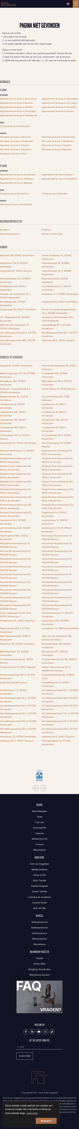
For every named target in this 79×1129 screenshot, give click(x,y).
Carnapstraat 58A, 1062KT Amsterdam (55, 421)
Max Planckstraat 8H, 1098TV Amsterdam (15, 638)
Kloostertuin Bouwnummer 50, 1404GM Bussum (57, 537)
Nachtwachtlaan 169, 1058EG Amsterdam (56, 645)
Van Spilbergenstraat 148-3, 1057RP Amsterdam (18, 730)
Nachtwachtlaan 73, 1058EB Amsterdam (14, 653)
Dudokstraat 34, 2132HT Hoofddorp (18, 309)
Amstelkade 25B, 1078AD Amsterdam (55, 375)
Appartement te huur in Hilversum (17, 178)
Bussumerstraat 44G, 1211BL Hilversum (56, 398)
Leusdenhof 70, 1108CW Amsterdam (60, 628)
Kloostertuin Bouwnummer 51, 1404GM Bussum (15, 545)
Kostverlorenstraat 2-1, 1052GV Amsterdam (57, 615)
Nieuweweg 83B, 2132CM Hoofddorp (55, 280)
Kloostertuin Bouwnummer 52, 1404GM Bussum (57, 545)
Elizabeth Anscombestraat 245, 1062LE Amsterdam (58, 491)
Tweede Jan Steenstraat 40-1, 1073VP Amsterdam (15, 296)
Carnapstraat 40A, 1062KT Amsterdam (13, 414)
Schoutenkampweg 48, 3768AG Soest (58, 676)
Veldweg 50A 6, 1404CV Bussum (58, 736)
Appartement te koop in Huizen (57, 111)
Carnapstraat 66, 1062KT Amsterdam (54, 429)
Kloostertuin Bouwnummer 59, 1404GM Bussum (57, 568)
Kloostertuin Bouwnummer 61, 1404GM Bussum (57, 576)
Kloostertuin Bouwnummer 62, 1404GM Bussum (15, 584)
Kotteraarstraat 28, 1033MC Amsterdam (56, 265)
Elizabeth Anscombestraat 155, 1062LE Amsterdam (57, 468)
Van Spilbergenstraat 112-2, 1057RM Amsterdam (18, 700)
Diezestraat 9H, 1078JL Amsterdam (18, 443)
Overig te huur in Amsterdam (14, 193)
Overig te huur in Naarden (54, 193)
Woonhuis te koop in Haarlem (56, 145)
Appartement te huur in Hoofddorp (59, 178)
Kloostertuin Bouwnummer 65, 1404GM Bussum (57, 591)
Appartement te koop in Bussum (16, 103)
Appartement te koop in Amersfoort (18, 98)
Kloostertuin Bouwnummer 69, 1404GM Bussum (57, 607)
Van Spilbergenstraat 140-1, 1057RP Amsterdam (59, 334)
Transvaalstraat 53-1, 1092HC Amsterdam (56, 288)
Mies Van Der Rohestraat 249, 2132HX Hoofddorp (57, 638)
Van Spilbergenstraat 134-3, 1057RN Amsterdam (60, 715)
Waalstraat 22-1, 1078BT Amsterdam (60, 294)
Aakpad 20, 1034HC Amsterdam (16, 365)
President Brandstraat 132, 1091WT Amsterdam (59, 661)
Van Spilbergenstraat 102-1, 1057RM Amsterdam (60, 692)
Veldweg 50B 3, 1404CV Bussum (16, 740)
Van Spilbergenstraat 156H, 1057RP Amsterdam (59, 730)
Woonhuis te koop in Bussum (14, 145)
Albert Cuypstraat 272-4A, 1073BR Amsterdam (17, 375)
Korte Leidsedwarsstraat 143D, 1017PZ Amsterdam (15, 615)
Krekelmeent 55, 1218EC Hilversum (17, 620)
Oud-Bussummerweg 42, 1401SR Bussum (16, 661)
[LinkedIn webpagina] (32, 1031)
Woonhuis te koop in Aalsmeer (15, 137)
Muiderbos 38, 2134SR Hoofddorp (17, 643)
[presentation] (36, 788)
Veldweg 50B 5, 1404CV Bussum (58, 340)
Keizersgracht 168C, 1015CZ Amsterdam (14, 537)
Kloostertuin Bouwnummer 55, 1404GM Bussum (15, 560)
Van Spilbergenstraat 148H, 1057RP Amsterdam (17, 342)
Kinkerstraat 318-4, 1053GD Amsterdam (14, 265)
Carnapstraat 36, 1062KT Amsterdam (54, 406)
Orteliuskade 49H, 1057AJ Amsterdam (13, 288)
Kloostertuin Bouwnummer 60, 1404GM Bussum (15, 576)
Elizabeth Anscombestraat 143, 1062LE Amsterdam (57, 460)
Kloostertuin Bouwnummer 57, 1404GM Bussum (57, 560)
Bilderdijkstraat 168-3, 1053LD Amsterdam (57, 383)
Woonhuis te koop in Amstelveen (58, 137)
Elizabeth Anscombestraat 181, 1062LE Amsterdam (57, 475)
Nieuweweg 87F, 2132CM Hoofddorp (55, 653)
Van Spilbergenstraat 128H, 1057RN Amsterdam (59, 707)
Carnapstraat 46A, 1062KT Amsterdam (13, 421)
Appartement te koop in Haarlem (16, 107)
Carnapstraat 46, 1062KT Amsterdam (54, 414)
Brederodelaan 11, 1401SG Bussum (59, 388)
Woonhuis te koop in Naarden (57, 149)
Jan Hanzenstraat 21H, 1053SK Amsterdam (15, 530)
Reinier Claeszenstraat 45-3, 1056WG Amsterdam (56, 669)
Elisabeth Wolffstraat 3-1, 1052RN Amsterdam (17, 452)
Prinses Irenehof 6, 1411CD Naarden (18, 667)
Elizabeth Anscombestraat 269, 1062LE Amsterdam (16, 506)
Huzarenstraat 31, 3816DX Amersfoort (55, 522)
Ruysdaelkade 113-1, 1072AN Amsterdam (56, 327)
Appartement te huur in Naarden (16, 182)
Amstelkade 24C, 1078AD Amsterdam (13, 303)
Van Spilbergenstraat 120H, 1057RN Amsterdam (59, 700)
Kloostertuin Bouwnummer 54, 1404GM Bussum (57, 553)
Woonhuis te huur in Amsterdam (16, 204)
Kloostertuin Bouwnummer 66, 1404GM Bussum (15, 599)
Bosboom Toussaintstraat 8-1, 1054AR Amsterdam (15, 390)
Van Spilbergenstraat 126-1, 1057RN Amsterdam (18, 707)
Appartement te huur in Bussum (58, 174)
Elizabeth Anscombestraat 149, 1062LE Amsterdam (15, 468)
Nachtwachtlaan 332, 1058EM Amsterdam (15, 280)
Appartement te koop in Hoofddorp (18, 111)
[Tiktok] (52, 1031)
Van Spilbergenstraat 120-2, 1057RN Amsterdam (18, 334)
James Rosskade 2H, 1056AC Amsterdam (57, 257)
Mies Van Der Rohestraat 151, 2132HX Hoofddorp (14, 327)
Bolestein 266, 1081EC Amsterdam (17, 255)
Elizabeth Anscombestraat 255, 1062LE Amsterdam (58, 499)
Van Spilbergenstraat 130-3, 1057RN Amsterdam (18, 715)
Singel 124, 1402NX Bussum (13, 682)
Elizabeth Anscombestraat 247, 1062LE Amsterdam (15, 499)
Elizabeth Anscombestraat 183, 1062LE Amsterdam (15, 483)
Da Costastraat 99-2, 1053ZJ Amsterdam (56, 437)
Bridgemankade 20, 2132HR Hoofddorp (14, 398)
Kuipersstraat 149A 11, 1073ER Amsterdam (15, 630)
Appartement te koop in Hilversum (59, 107)
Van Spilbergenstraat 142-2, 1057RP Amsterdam (60, 723)
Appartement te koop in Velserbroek (18, 115)
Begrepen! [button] (46, 1121)
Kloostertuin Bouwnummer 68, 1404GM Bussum (15, 607)
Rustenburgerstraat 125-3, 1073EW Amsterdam (17, 676)
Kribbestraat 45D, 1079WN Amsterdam (55, 622)
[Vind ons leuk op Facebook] (26, 1031)
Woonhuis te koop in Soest (13, 153)
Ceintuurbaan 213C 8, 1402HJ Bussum (14, 437)
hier (42, 60)
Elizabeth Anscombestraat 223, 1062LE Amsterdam (57, 483)
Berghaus (5, 229)
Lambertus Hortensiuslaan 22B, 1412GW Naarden (57, 319)
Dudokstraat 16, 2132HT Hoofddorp (59, 301)
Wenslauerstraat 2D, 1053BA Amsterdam (56, 742)
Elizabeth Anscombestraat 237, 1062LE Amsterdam (15, 491)
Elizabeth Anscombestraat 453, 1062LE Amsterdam (16, 514)
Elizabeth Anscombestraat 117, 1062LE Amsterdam (57, 452)
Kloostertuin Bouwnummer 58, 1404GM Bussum (15, 568)
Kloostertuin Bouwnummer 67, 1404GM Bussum (57, 599)
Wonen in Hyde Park (52, 233)
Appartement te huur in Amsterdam (18, 174)
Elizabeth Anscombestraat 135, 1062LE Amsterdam (15, 460)
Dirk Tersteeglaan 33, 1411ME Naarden (56, 445)
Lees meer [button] (32, 1113)
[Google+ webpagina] (45, 1031)
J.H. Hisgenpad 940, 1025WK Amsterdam (15, 319)
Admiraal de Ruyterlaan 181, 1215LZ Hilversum (59, 367)
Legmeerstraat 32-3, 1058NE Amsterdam (56, 272)
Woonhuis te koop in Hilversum (15, 149)
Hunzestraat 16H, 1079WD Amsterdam (13, 522)
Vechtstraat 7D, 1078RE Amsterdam (18, 736)
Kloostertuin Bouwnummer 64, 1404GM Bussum (15, 591)
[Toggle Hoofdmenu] (76, 4)
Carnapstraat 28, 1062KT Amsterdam (12, 406)
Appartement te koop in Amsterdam (60, 98)
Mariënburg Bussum (10, 233)
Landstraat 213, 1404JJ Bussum (16, 270)
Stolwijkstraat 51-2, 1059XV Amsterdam (13, 692)
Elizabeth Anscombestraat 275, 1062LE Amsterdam (58, 506)
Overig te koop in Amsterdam (15, 126)
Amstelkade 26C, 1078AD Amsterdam (13, 383)
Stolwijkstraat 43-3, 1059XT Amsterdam (55, 684)
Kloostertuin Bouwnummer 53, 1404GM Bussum (15, 553)
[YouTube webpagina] (39, 1031)
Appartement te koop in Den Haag (59, 103)
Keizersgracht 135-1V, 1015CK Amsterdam (56, 530)
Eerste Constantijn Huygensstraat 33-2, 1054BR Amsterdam (59, 311)
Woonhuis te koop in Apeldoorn (58, 141)
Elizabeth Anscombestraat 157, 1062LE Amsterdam (15, 475)
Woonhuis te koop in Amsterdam (16, 141)
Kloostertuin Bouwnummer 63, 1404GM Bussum (57, 584)
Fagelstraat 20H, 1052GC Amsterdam (54, 514)
